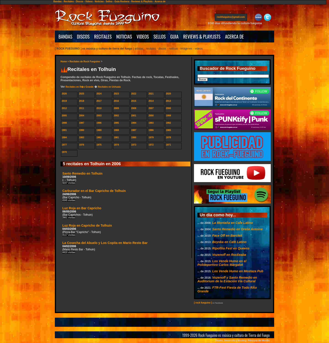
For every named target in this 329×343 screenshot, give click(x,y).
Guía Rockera (121, 1)
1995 (116, 123)
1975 (98, 145)
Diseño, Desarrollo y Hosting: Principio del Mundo (242, 340)
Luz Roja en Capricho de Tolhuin (87, 230)
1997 (81, 123)
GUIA (174, 36)
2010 (98, 108)
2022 (133, 93)
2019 (64, 101)
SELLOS (160, 36)
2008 (133, 108)
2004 (81, 115)
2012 (64, 108)
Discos (79, 1)
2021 (151, 93)
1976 (81, 145)
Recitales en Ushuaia (109, 87)
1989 (98, 130)
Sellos (109, 1)
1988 (116, 130)
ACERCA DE (234, 36)
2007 (151, 108)
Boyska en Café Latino (229, 242)
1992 (168, 123)
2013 (168, 101)
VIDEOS (143, 36)
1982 (98, 137)
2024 (98, 93)
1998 (64, 123)
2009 (116, 108)
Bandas (57, 1)
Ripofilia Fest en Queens (230, 248)
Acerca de (160, 1)
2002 (116, 115)
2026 (64, 93)
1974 (116, 145)
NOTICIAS (124, 36)
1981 (116, 137)
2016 (116, 101)
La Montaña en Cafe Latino (232, 223)
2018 (81, 101)
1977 (64, 145)
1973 (133, 145)
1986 (151, 130)
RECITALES (103, 36)
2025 (81, 93)
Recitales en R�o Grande (79, 87)
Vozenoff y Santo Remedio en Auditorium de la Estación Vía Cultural (227, 279)
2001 (133, 115)
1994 (133, 123)
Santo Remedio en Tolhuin (82, 178)
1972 (151, 145)
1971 (168, 145)
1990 (81, 130)
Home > (65, 61)
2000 (151, 115)
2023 (116, 93)
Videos (89, 1)
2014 (151, 101)
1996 (98, 123)
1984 (64, 137)
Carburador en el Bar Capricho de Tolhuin (94, 195)
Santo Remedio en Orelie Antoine (237, 229)
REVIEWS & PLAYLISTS (201, 36)
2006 (168, 108)
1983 (81, 137)
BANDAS (65, 36)
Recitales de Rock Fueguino (84, 61)
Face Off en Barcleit (227, 235)
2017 (98, 101)
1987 (133, 130)
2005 (64, 115)
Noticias (99, 1)
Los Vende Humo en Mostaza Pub (237, 271)
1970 (64, 152)
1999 (168, 115)
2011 (81, 108)
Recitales (69, 1)
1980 (133, 137)
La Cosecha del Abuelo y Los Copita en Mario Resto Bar (105, 247)
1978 (168, 137)
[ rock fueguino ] (203, 302)
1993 (151, 123)
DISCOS (83, 36)
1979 (151, 137)
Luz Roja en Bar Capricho (81, 212)
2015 (133, 101)
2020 (168, 93)
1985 (168, 130)
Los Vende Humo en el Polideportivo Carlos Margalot (221, 263)
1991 (64, 130)
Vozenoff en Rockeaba (229, 255)
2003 (98, 115)
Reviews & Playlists (141, 1)
